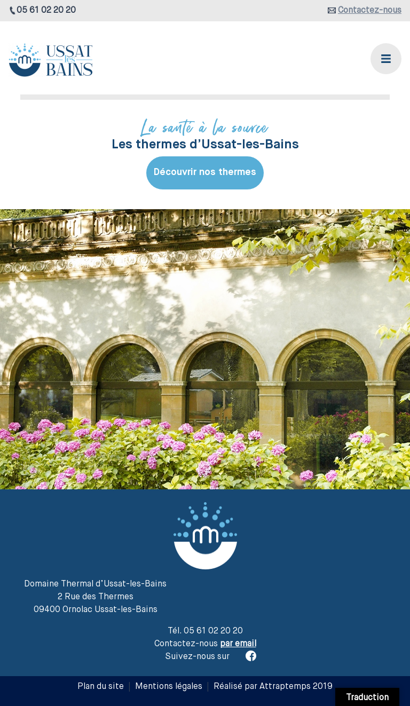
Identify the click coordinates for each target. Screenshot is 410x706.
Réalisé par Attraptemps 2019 (273, 687)
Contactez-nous (369, 10)
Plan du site (100, 687)
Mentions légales (168, 687)
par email (238, 644)
